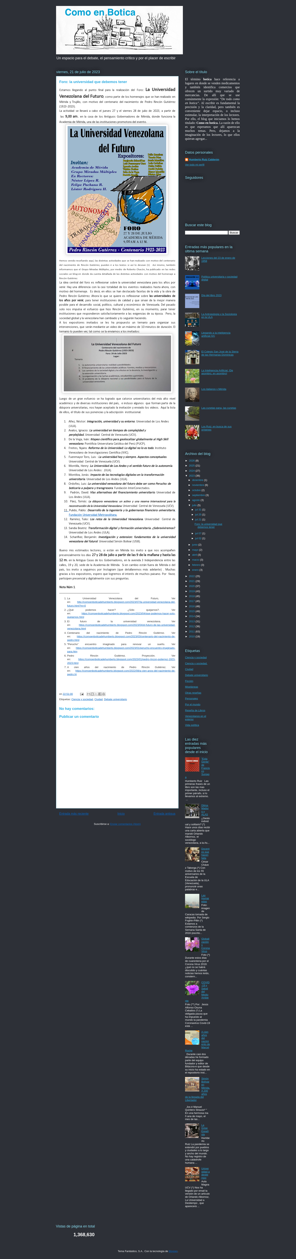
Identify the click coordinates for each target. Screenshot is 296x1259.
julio (195, 505)
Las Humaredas (205, 898)
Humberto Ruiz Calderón (204, 159)
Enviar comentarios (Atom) (125, 823)
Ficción (189, 681)
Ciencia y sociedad (82, 699)
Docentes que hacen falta (205, 853)
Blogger (173, 1251)
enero (196, 569)
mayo (195, 549)
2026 (192, 460)
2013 (192, 621)
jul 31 (198, 509)
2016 (192, 606)
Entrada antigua (164, 813)
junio (195, 544)
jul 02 (198, 538)
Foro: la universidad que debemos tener (208, 526)
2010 (192, 636)
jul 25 (198, 514)
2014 (192, 616)
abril (195, 554)
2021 (192, 581)
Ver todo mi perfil (194, 164)
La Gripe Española (205, 1130)
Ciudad (99, 699)
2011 (192, 631)
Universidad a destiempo (205, 1173)
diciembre (198, 480)
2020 (192, 586)
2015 (192, 611)
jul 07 (198, 533)
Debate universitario (115, 699)
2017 (192, 601)
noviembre (198, 484)
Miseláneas (191, 686)
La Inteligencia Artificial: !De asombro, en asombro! (217, 372)
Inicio (121, 813)
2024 (192, 470)
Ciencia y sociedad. (196, 663)
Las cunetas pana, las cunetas (218, 407)
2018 (192, 596)
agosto (196, 500)
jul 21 (198, 519)
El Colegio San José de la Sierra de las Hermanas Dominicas (219, 353)
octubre (196, 490)
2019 (192, 591)
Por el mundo (192, 704)
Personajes (191, 698)
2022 (192, 576)
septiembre (199, 495)
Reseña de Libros (195, 710)
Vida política (192, 725)
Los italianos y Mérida (213, 389)
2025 (192, 465)
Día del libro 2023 (211, 295)
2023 (192, 475)
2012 (192, 626)
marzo (196, 559)
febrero (196, 564)
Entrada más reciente (74, 813)
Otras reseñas (193, 692)
